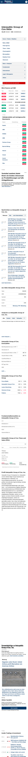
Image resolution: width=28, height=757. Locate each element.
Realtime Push (6, 57)
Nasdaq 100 (21, 738)
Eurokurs (21, 742)
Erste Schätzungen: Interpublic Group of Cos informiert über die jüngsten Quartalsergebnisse (16, 257)
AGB (19, 727)
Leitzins (4, 748)
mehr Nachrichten (7, 263)
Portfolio (5, 747)
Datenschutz (21, 723)
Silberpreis (5, 743)
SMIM (17, 737)
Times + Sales (6, 48)
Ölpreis (20, 747)
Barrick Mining (6, 145)
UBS (3, 128)
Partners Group (6, 141)
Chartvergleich (6, 51)
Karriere (5, 723)
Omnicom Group (6, 356)
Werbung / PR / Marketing (19, 286)
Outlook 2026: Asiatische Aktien (15, 630)
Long (24, 123)
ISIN (12, 32)
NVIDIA (4, 132)
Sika (3, 162)
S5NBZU (23, 93)
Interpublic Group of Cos (8, 350)
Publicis (4, 359)
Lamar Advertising (6, 353)
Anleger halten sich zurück (18, 588)
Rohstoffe (17, 745)
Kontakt (4, 721)
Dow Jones (13, 738)
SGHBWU (22, 105)
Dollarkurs (15, 742)
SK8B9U (23, 96)
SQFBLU (23, 111)
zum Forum (4, 485)
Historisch (5, 59)
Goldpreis (21, 740)
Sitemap (5, 727)
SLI (13, 737)
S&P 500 (11, 740)
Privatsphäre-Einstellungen (21, 730)
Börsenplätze (6, 54)
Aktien (4, 742)
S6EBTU (23, 99)
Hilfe (13, 721)
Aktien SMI (5, 737)
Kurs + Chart (6, 42)
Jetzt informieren (7, 185)
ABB (3, 136)
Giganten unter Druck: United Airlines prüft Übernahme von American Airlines (18, 600)
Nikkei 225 (5, 740)
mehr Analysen (6, 303)
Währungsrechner (12, 747)
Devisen (9, 742)
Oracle (4, 153)
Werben (14, 723)
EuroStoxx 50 (6, 738)
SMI (16, 740)
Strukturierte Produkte (8, 745)
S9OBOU (23, 108)
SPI (10, 737)
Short (24, 124)
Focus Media (5, 348)
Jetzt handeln (13, 544)
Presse (4, 725)
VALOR (3, 32)
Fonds (10, 743)
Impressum (20, 721)
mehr (3, 337)
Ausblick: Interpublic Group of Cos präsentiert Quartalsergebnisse (16, 233)
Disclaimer (20, 725)
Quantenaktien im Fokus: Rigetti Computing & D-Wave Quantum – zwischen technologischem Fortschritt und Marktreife (18, 614)
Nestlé (4, 124)
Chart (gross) (6, 45)
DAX (21, 737)
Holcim (4, 149)
